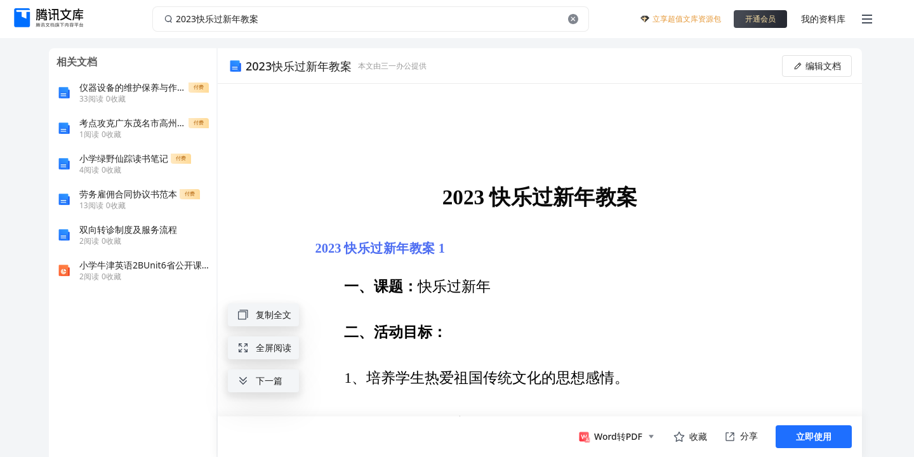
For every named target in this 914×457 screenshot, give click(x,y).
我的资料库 (823, 19)
